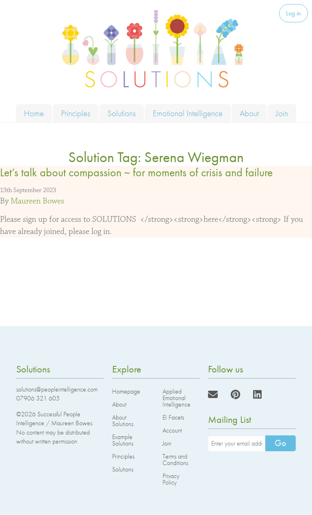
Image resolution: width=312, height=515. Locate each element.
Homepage (126, 391)
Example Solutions (122, 440)
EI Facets (173, 417)
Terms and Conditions (175, 459)
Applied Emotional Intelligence (176, 398)
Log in (293, 13)
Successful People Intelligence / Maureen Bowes (54, 418)
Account (172, 430)
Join (282, 113)
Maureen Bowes (37, 201)
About (249, 113)
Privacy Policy (171, 479)
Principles (75, 113)
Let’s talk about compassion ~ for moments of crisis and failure (136, 172)
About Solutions (122, 420)
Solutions (121, 113)
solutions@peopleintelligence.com (57, 389)
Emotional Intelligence (188, 113)
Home (34, 113)
